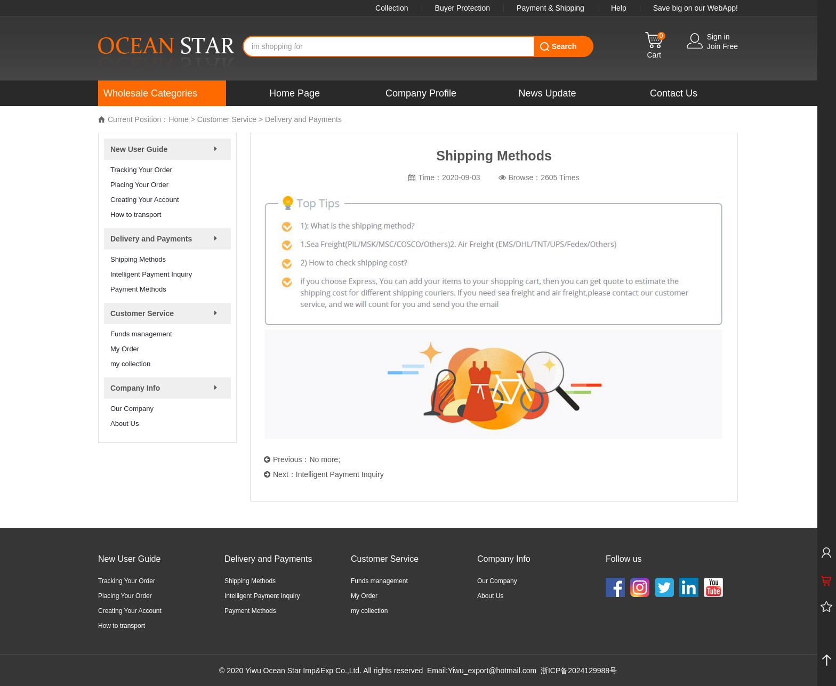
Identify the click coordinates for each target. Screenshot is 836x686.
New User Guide (129, 558)
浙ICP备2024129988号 (579, 670)
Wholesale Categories (150, 93)
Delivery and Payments (303, 119)
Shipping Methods (138, 259)
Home (178, 119)
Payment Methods (138, 289)
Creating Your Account (144, 200)
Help (618, 8)
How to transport (135, 215)
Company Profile (420, 93)
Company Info (503, 558)
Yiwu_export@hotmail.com (492, 670)
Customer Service (226, 119)
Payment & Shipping (550, 8)
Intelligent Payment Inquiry (151, 274)
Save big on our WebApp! (695, 8)
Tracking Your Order (141, 170)
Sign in (718, 37)
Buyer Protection (463, 8)
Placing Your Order (139, 185)
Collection (391, 8)
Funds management (141, 334)
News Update (547, 93)
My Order (124, 349)
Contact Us (673, 93)
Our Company (132, 409)
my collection (130, 364)
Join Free (722, 46)
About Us (124, 423)
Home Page (294, 93)
